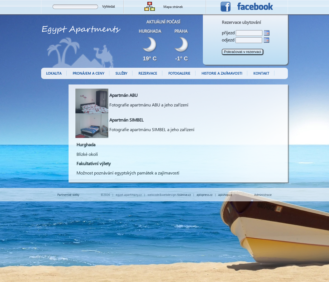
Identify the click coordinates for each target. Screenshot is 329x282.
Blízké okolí (87, 154)
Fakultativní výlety (93, 163)
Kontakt (261, 73)
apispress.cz (204, 194)
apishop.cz (225, 194)
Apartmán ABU (123, 95)
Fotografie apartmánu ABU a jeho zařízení (148, 105)
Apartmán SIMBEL (126, 120)
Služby (121, 73)
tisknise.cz (184, 194)
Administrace (263, 194)
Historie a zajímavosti (222, 73)
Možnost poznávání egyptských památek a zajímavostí (127, 173)
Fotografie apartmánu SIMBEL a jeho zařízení (151, 129)
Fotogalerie (179, 73)
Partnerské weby (68, 194)
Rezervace (147, 73)
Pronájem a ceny (88, 73)
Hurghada (85, 144)
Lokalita (53, 73)
